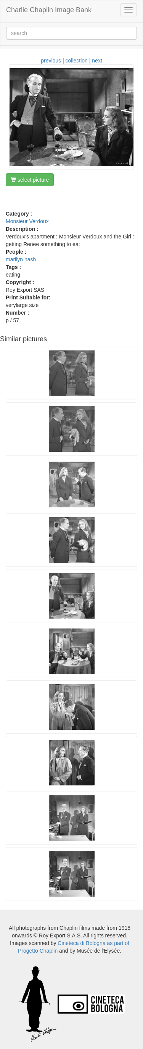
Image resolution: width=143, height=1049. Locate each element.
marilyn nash (21, 259)
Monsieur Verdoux (27, 221)
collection (77, 61)
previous (51, 61)
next (97, 61)
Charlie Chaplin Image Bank (49, 10)
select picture (30, 180)
